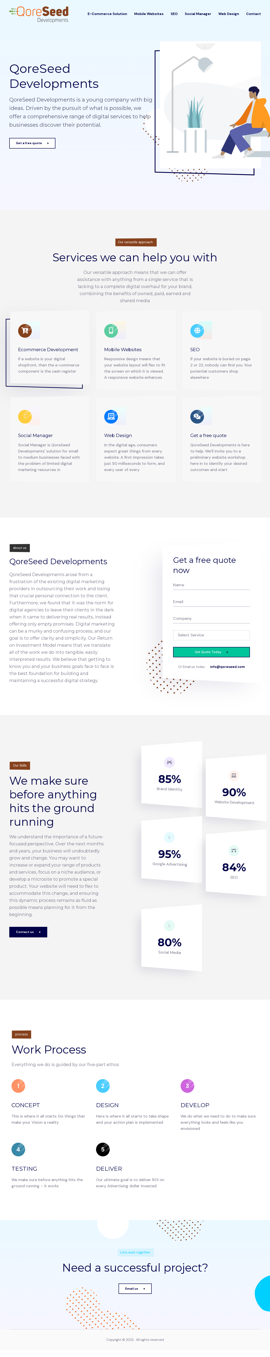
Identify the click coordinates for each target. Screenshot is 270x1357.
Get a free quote (213, 435)
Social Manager (198, 18)
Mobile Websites (149, 18)
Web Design (228, 18)
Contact (253, 18)
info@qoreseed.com (211, 675)
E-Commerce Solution (107, 18)
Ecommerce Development (37, 353)
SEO (174, 18)
